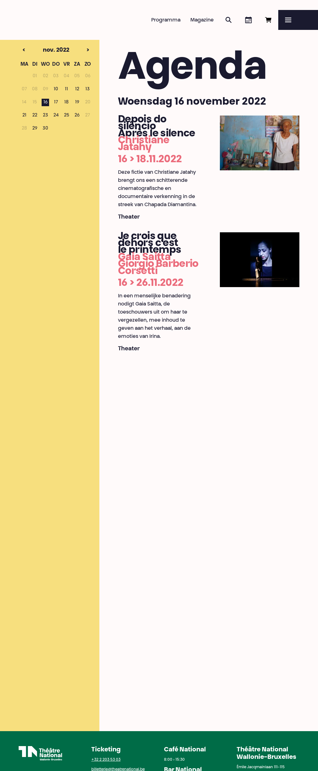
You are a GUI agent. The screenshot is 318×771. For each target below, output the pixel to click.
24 (56, 115)
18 (66, 102)
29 (34, 128)
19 (77, 102)
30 (45, 128)
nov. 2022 (45, 50)
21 (24, 115)
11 (66, 89)
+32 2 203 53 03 (105, 760)
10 (56, 89)
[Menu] (298, 20)
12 (77, 89)
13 (87, 89)
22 (34, 115)
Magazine (202, 20)
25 (66, 115)
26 (77, 115)
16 (45, 102)
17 (56, 102)
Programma (165, 20)
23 (45, 115)
